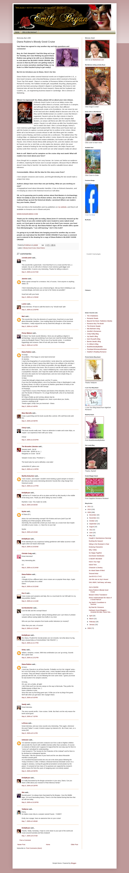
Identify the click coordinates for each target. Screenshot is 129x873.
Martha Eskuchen (28, 476)
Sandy (24, 704)
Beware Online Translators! (98, 595)
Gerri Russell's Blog (93, 339)
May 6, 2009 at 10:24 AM (30, 567)
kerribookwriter (27, 608)
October (92, 521)
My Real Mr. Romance (96, 607)
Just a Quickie (93, 587)
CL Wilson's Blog (92, 344)
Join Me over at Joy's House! (98, 579)
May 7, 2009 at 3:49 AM (30, 821)
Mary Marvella (27, 413)
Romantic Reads (92, 318)
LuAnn (24, 304)
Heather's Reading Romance (96, 352)
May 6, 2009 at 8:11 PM (30, 733)
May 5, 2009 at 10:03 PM (30, 440)
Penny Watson (27, 333)
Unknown (25, 740)
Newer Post (21, 844)
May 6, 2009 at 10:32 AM (30, 586)
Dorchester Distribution (96, 556)
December (93, 515)
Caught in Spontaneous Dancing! (100, 538)
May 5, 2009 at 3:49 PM (30, 406)
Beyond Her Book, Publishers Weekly (99, 321)
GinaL (24, 650)
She (23, 792)
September (93, 524)
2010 (89, 509)
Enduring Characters (96, 547)
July (90, 530)
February (92, 622)
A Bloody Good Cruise (29, 248)
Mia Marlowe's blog (93, 328)
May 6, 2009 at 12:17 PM (30, 643)
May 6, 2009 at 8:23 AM (30, 532)
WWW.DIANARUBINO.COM (27, 214)
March (91, 618)
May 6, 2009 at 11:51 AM (30, 628)
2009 (89, 512)
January (92, 624)
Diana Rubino (41, 248)
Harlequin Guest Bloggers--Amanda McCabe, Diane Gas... (100, 611)
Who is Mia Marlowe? (29, 32)
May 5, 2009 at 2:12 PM (30, 345)
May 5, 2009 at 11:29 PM (30, 469)
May (90, 535)
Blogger (73, 863)
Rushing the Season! (96, 541)
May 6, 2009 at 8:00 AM (30, 505)
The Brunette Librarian (30, 446)
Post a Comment (25, 840)
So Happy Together (95, 553)
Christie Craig (27, 553)
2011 (89, 506)
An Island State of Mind (97, 570)
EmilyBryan (26, 493)
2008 (89, 628)
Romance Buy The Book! (95, 323)
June (91, 532)
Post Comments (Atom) (34, 848)
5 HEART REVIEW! (95, 559)
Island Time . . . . (94, 565)
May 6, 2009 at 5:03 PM (30, 697)
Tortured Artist (93, 573)
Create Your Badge (90, 215)
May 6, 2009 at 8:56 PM (30, 771)
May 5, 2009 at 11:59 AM (30, 297)
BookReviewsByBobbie (95, 347)
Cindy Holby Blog (93, 334)
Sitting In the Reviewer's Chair (99, 544)
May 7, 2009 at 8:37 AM (30, 836)
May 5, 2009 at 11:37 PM (30, 486)
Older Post (74, 844)
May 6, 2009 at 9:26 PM (30, 785)
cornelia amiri (27, 258)
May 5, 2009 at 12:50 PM (30, 309)
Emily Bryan (88, 183)
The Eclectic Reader (94, 326)
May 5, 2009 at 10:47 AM (30, 272)
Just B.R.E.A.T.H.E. (95, 576)
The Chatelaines (92, 316)
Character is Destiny (95, 567)
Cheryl (24, 428)
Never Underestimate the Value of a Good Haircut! (100, 598)
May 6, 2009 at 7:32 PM (30, 716)
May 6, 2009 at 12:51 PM (30, 657)
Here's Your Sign (94, 562)
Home (17, 32)
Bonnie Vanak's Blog (94, 341)
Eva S (24, 593)
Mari (23, 316)
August (91, 527)
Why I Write (93, 550)
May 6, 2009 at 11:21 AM (30, 601)
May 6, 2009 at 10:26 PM (30, 802)
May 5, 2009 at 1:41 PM (30, 326)
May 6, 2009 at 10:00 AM (30, 547)
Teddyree (25, 809)
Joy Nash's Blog (92, 336)
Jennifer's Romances (94, 331)
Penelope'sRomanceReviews (97, 349)
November (93, 518)
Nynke (24, 511)
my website (62, 207)
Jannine (25, 279)
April (91, 616)
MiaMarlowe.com (98, 60)
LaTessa (25, 723)
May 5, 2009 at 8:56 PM (30, 421)
